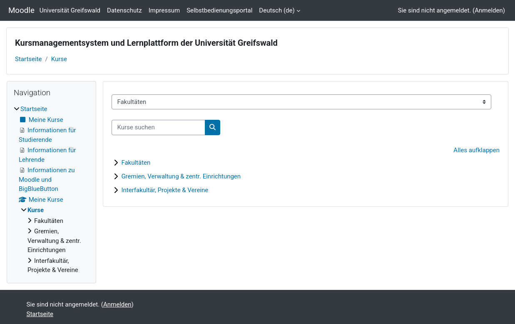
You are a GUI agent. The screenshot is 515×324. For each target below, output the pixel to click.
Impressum (164, 10)
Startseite (28, 59)
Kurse (59, 59)
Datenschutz (124, 10)
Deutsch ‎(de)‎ (276, 10)
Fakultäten (135, 162)
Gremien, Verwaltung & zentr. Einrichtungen (181, 176)
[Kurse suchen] (158, 127)
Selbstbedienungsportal (219, 10)
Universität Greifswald (70, 10)
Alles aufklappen (476, 150)
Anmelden (489, 10)
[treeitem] (51, 189)
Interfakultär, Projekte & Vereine (164, 190)
